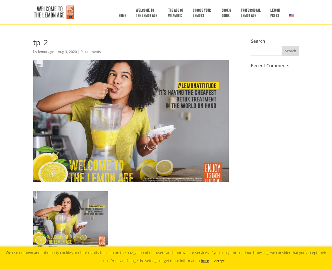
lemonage (46, 51)
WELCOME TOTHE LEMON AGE (146, 13)
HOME (122, 15)
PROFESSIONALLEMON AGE (251, 13)
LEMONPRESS (275, 13)
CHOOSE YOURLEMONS (202, 13)
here (205, 260)
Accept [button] (219, 260)
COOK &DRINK (226, 13)
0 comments (91, 51)
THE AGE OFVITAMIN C (175, 13)
